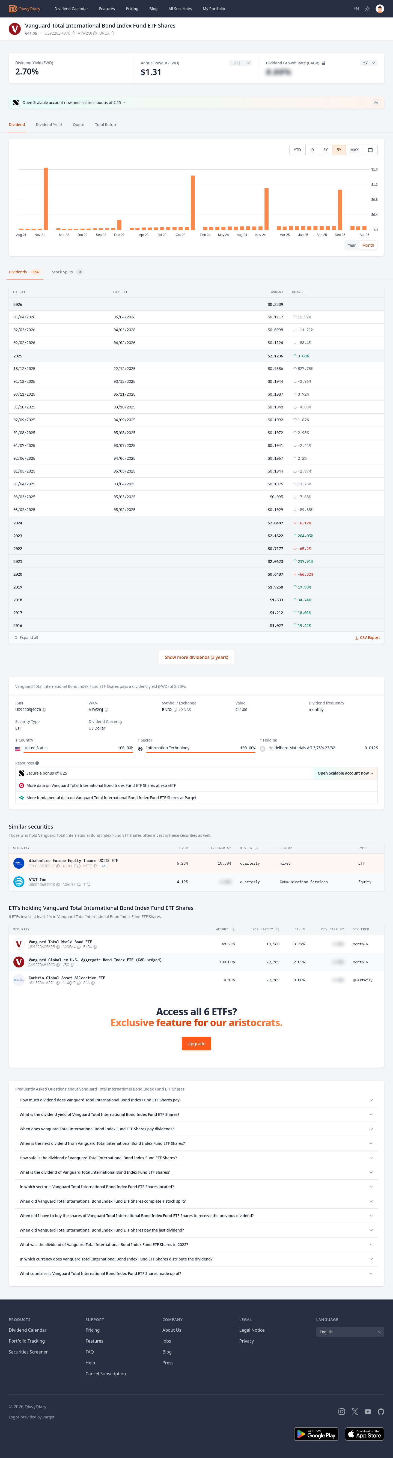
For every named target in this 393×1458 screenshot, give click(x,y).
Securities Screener (28, 1352)
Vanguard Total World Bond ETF (60, 941)
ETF (361, 863)
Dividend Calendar (71, 8)
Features (107, 8)
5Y (339, 149)
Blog (167, 1352)
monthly (360, 944)
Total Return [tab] (106, 124)
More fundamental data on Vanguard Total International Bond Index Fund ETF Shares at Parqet (111, 797)
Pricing (132, 8)
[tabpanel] (196, 197)
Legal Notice (252, 1330)
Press (167, 1363)
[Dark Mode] (367, 9)
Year (352, 245)
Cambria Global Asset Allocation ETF (67, 977)
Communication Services (304, 881)
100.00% (227, 962)
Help (90, 1363)
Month (368, 245)
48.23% (228, 944)
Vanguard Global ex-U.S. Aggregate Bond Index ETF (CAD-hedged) (95, 959)
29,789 (272, 962)
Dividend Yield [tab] (49, 124)
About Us (171, 1330)
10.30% (224, 863)
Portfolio (214, 8)
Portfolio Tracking (27, 1341)
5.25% (182, 863)
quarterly (250, 863)
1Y (312, 149)
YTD (297, 149)
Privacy (246, 1341)
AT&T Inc (37, 879)
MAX (354, 149)
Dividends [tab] (25, 272)
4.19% (182, 881)
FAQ (90, 1352)
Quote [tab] (78, 124)
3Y (325, 149)
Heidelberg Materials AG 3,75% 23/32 (302, 747)
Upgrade (196, 1044)
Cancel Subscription (106, 1374)
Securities (180, 8)
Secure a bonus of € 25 (46, 773)
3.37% (299, 944)
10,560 (272, 944)
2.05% (299, 962)
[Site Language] (356, 8)
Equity (364, 881)
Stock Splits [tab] (68, 272)
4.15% (229, 980)
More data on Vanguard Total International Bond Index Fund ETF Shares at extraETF (101, 785)
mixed (285, 863)
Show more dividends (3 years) (196, 657)
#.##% (278, 71)
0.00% (299, 980)
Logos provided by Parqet (32, 1417)
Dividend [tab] (17, 124)
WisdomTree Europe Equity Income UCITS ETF (73, 860)
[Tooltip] (36, 763)
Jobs (166, 1341)
